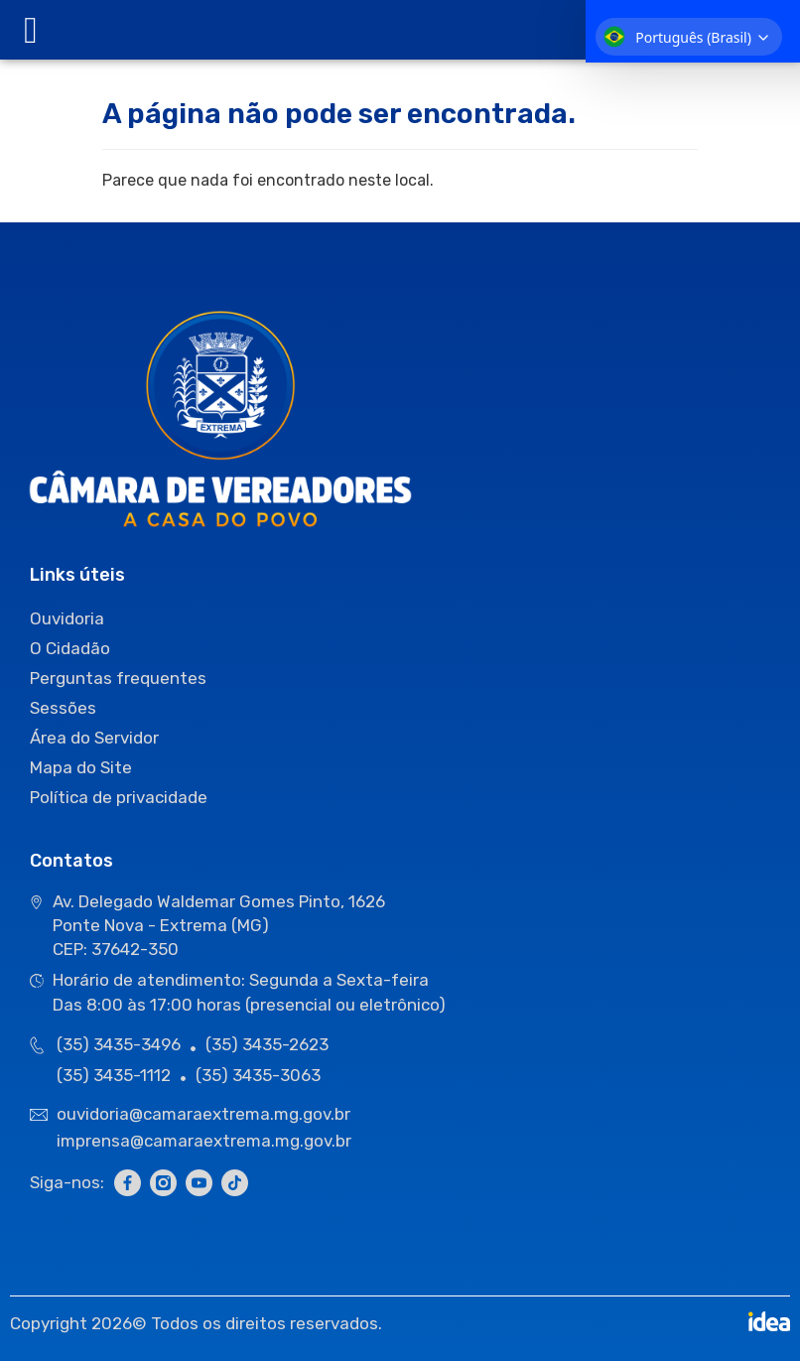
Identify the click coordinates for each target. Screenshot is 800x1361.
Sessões (63, 708)
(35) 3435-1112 (114, 1075)
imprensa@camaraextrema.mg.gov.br (204, 1141)
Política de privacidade (118, 797)
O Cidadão (70, 648)
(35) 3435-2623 (267, 1044)
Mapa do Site (81, 767)
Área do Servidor (94, 738)
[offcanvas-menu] (31, 30)
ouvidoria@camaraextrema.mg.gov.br (205, 1114)
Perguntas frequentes (118, 678)
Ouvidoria (67, 618)
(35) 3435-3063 (258, 1075)
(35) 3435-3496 (119, 1044)
